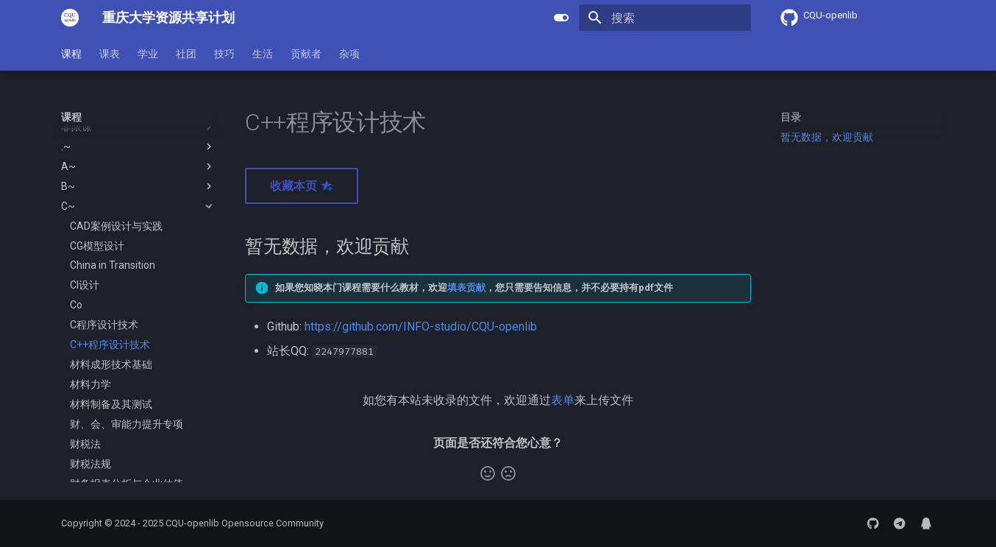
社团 (186, 54)
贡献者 (306, 54)
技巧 (224, 54)
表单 (563, 400)
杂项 (349, 54)
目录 (790, 117)
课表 (109, 54)
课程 (71, 54)
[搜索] (665, 17)
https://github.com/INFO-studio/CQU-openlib (421, 327)
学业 (148, 54)
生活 (262, 54)
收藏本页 (301, 186)
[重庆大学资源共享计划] (70, 17)
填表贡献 (466, 287)
